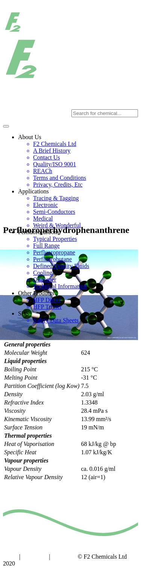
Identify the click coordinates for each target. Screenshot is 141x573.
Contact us (34, 556)
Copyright (64, 556)
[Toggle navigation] (6, 126)
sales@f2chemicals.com (109, 100)
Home (10, 556)
